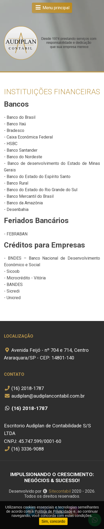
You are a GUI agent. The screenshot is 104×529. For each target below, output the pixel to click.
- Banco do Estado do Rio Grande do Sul (40, 189)
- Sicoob (12, 271)
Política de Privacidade (53, 511)
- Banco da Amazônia (23, 202)
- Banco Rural (16, 183)
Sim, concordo (53, 521)
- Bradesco (14, 130)
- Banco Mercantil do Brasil (29, 196)
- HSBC (10, 143)
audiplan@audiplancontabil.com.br (44, 396)
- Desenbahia (16, 209)
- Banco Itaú (15, 123)
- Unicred (12, 297)
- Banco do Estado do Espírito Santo (37, 176)
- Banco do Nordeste (23, 156)
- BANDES (13, 284)
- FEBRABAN (15, 233)
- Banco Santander (20, 150)
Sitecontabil (60, 491)
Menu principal (52, 7)
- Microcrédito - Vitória (25, 277)
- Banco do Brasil (19, 117)
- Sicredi (12, 291)
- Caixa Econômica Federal (28, 137)
